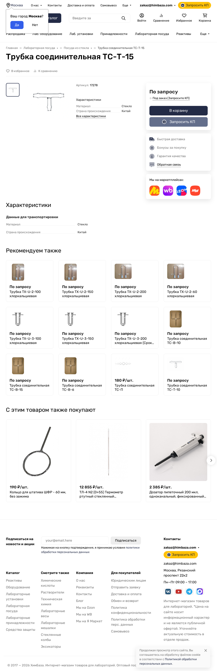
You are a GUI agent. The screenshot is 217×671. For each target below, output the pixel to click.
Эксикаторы (51, 647)
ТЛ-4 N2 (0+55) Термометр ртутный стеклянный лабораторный (101, 494)
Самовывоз (108, 5)
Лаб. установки (81, 34)
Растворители (52, 592)
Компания (84, 573)
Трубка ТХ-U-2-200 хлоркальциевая (130, 294)
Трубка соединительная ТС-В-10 (187, 341)
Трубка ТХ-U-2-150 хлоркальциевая (77, 294)
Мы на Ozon (85, 608)
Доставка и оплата (81, 5)
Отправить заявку (125, 587)
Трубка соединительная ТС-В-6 (82, 387)
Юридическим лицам (128, 580)
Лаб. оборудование (47, 34)
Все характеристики (91, 116)
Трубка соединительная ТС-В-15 (29, 387)
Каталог (13, 573)
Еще (125, 5)
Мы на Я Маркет (89, 621)
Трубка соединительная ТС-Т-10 (187, 387)
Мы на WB (84, 614)
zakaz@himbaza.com (156, 5)
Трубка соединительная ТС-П (134, 387)
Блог (79, 601)
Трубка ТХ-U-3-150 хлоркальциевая (78, 341)
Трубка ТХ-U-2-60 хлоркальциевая (182, 294)
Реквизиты (85, 587)
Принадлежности (113, 34)
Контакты (55, 5)
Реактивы (183, 34)
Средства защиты (20, 630)
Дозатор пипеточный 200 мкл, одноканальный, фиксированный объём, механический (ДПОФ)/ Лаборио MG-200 (176, 494)
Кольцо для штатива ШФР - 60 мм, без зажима (38, 494)
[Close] (205, 650)
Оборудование (18, 587)
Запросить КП (195, 5)
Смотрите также (55, 573)
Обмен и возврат (125, 601)
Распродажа (15, 34)
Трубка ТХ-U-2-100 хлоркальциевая (25, 294)
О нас (35, 5)
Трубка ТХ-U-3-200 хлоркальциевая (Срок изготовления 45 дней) (134, 341)
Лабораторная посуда (152, 34)
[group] (48, 115)
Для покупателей (125, 573)
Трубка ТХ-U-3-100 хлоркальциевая (25, 341)
